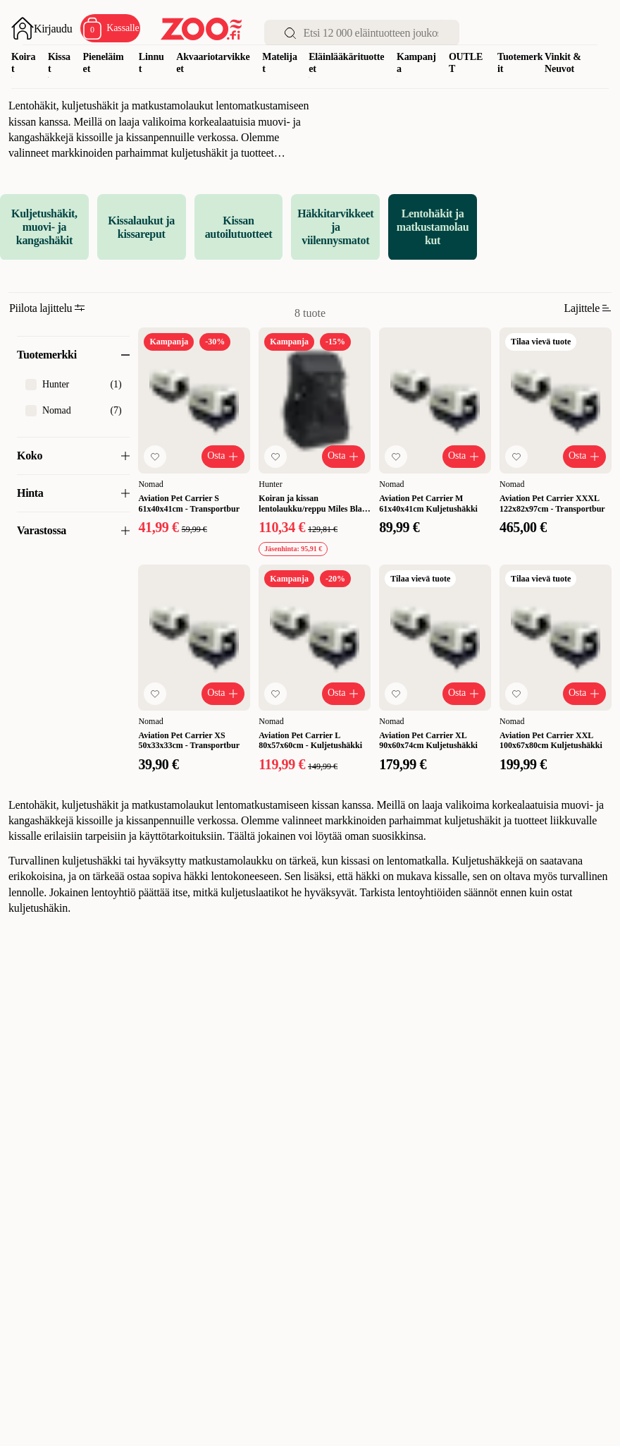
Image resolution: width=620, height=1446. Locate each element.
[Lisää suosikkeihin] (155, 456)
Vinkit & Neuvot (563, 63)
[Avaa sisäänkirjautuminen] (41, 28)
